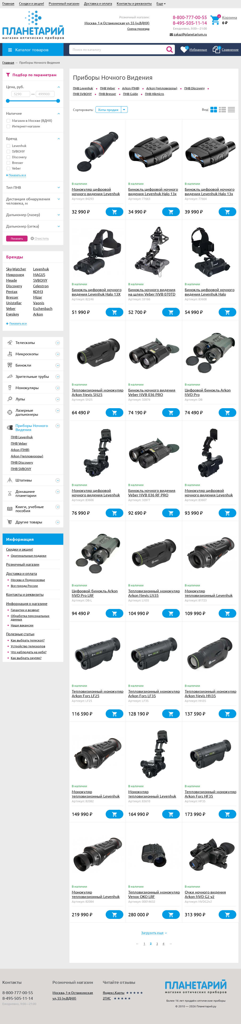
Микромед (15, 274)
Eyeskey (12, 314)
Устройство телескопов (28, 646)
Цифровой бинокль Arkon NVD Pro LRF (95, 592)
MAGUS (39, 274)
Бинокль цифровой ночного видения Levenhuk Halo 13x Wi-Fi (209, 193)
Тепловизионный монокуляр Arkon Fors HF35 (210, 793)
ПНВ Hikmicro (154, 94)
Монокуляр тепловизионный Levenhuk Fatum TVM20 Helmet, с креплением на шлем (152, 798)
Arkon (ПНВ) (20, 449)
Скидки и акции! (31, 3)
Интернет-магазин (23, 126)
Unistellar (14, 302)
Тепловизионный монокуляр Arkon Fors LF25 (97, 693)
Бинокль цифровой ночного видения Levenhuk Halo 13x (153, 191)
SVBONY (16, 151)
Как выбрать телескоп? (27, 640)
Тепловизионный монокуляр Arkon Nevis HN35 (210, 693)
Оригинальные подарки (28, 555)
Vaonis (38, 302)
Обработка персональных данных (30, 617)
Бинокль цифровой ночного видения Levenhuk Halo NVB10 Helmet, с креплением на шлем (209, 296)
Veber (14, 168)
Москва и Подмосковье (28, 580)
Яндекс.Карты (114, 992)
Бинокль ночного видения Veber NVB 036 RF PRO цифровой (151, 495)
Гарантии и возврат (25, 610)
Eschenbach (42, 308)
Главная (8, 3)
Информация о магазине (26, 603)
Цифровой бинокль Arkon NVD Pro (208, 392)
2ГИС (107, 998)
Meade (11, 280)
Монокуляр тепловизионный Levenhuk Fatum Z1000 (96, 896)
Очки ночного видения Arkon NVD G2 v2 (205, 894)
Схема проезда (138, 29)
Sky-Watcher (16, 269)
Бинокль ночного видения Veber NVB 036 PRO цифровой (151, 394)
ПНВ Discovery (22, 462)
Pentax (11, 291)
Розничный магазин (64, 3)
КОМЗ (38, 291)
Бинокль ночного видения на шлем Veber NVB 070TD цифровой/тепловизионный (153, 294)
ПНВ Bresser (107, 94)
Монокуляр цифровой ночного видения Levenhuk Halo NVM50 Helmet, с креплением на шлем (209, 497)
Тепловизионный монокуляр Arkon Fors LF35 (154, 693)
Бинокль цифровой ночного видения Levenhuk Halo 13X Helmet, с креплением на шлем (96, 296)
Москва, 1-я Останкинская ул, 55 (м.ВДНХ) (116, 23)
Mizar (37, 297)
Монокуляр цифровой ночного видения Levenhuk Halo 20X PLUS (96, 193)
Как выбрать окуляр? (26, 658)
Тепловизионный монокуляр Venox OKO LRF (154, 894)
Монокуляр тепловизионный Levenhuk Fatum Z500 (209, 595)
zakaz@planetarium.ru (190, 34)
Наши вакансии (22, 625)
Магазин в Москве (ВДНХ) (29, 120)
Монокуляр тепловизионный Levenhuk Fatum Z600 (96, 796)
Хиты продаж (108, 109)
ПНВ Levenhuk (22, 437)
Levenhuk (16, 145)
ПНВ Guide (130, 94)
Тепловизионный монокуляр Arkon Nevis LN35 (154, 592)
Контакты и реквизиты (134, 3)
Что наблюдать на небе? (28, 652)
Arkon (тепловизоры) (27, 456)
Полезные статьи (20, 634)
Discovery (17, 157)
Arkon (38, 314)
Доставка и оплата (98, 3)
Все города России (24, 586)
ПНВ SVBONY (21, 469)
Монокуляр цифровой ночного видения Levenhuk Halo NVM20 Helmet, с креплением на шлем (96, 497)
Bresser (15, 162)
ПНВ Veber (19, 443)
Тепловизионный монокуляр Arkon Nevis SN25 (97, 392)
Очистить (42, 238)
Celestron (41, 286)
